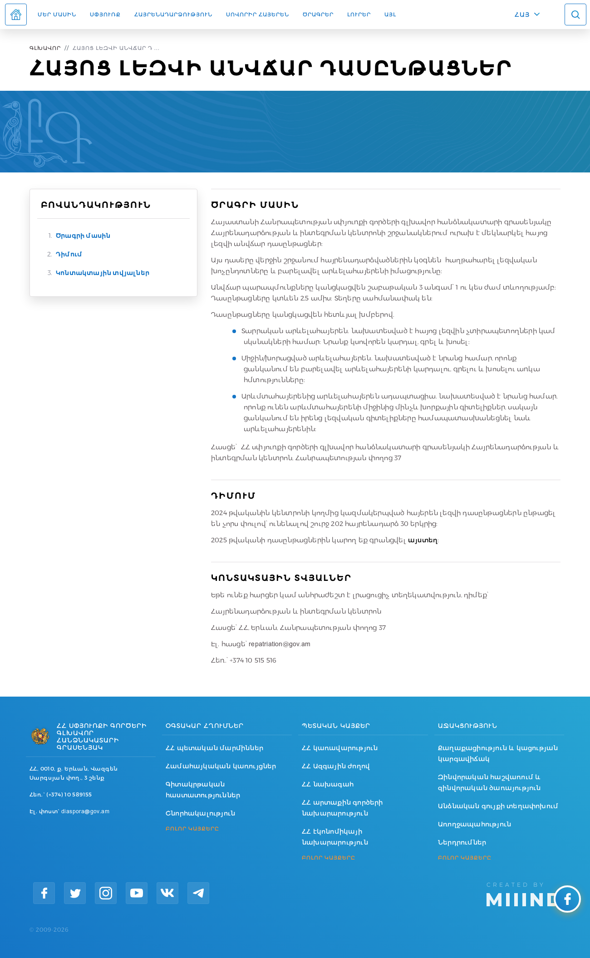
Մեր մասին (57, 14)
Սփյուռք (105, 14)
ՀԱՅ (522, 14)
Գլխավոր (45, 48)
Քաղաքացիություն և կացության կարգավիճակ (498, 753)
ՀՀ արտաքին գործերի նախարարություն (342, 808)
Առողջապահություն (474, 824)
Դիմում (69, 254)
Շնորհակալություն (200, 813)
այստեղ (423, 540)
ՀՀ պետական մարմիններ (214, 748)
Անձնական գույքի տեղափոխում (498, 806)
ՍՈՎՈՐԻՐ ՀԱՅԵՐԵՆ (257, 14)
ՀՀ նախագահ (328, 784)
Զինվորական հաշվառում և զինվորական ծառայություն (489, 782)
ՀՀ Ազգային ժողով (336, 766)
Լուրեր (359, 14)
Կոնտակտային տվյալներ (102, 272)
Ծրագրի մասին (83, 235)
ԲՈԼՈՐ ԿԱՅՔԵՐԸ (192, 828)
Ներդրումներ (462, 842)
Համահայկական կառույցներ (221, 766)
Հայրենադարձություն (173, 14)
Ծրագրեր (318, 14)
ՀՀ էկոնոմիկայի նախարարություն (335, 837)
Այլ (390, 14)
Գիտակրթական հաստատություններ (203, 790)
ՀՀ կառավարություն (340, 748)
